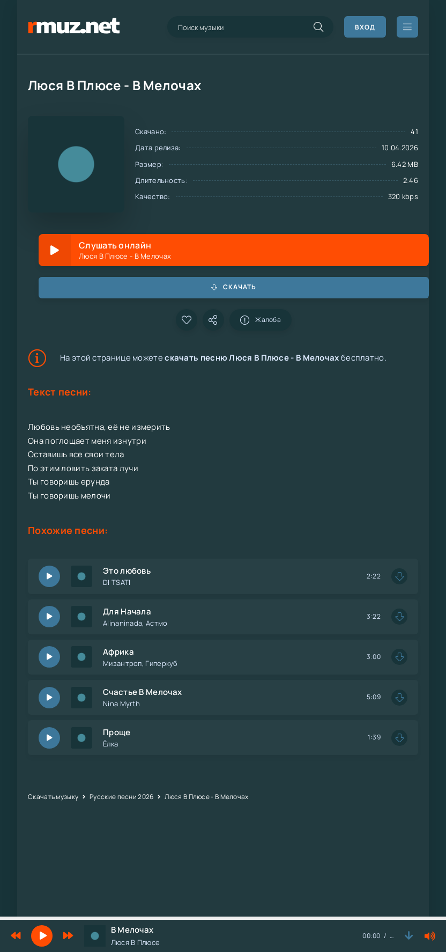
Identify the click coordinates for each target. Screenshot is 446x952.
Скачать (233, 286)
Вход (365, 27)
